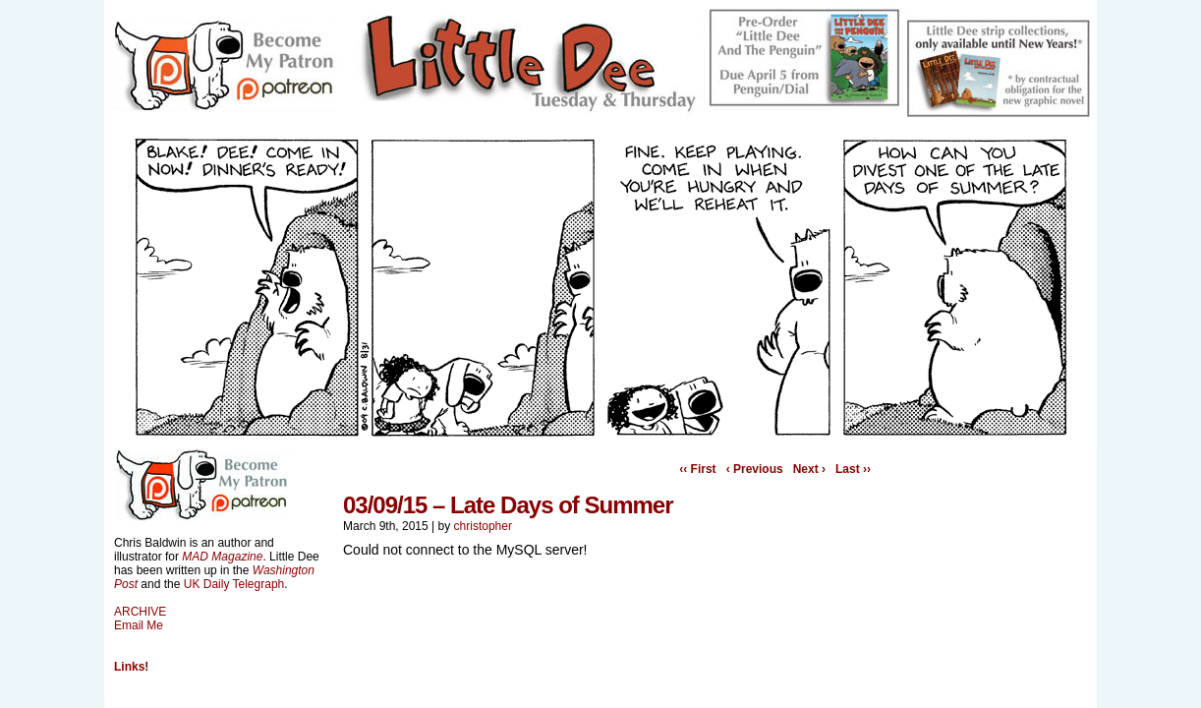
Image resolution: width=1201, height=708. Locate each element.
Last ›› (853, 469)
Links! (131, 667)
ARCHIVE (140, 612)
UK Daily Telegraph (234, 584)
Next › (809, 469)
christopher (483, 526)
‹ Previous (754, 469)
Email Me (138, 625)
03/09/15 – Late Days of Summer (508, 505)
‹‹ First (697, 469)
